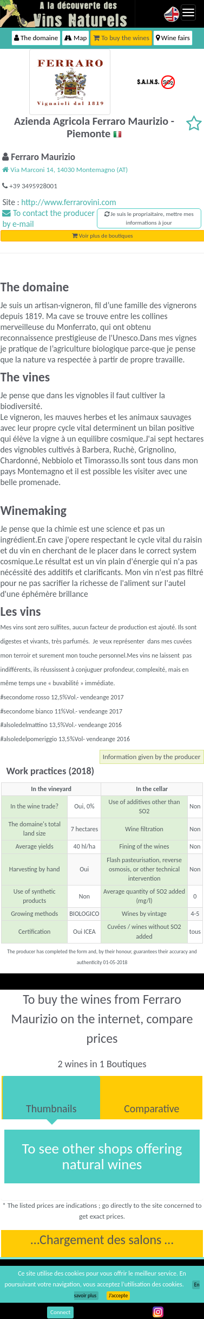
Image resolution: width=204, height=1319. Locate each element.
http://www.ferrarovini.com (68, 202)
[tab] (51, 1097)
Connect (60, 1312)
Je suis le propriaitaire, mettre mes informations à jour (149, 218)
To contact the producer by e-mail (48, 218)
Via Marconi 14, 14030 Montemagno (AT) (65, 169)
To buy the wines (121, 38)
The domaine (36, 38)
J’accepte (118, 1295)
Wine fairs (173, 38)
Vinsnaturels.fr (67, 13)
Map (75, 38)
